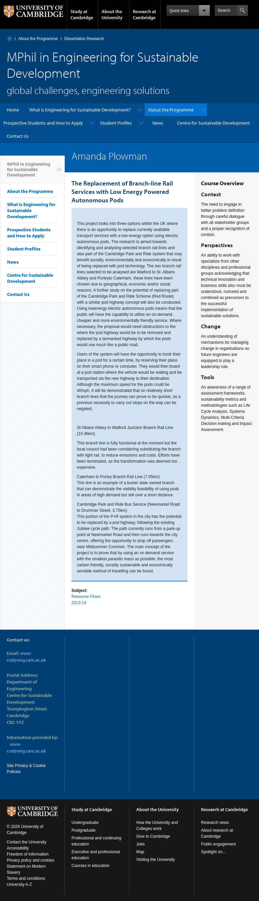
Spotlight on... (213, 851)
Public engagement (218, 844)
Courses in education (90, 865)
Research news (215, 822)
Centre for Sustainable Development (213, 123)
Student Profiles (116, 123)
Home (9, 38)
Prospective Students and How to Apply (43, 123)
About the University (112, 14)
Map (140, 851)
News (157, 123)
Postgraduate (83, 830)
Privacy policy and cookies (30, 860)
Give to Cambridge (153, 836)
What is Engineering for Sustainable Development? (80, 110)
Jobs (140, 844)
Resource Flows (85, 596)
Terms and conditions (26, 878)
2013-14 (78, 602)
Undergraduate (84, 822)
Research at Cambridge (144, 14)
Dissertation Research (84, 38)
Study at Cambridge (81, 14)
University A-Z (19, 884)
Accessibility (18, 848)
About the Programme (38, 38)
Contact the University (26, 842)
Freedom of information (28, 854)
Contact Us (18, 136)
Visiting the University (155, 859)
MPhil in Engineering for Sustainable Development (28, 172)
